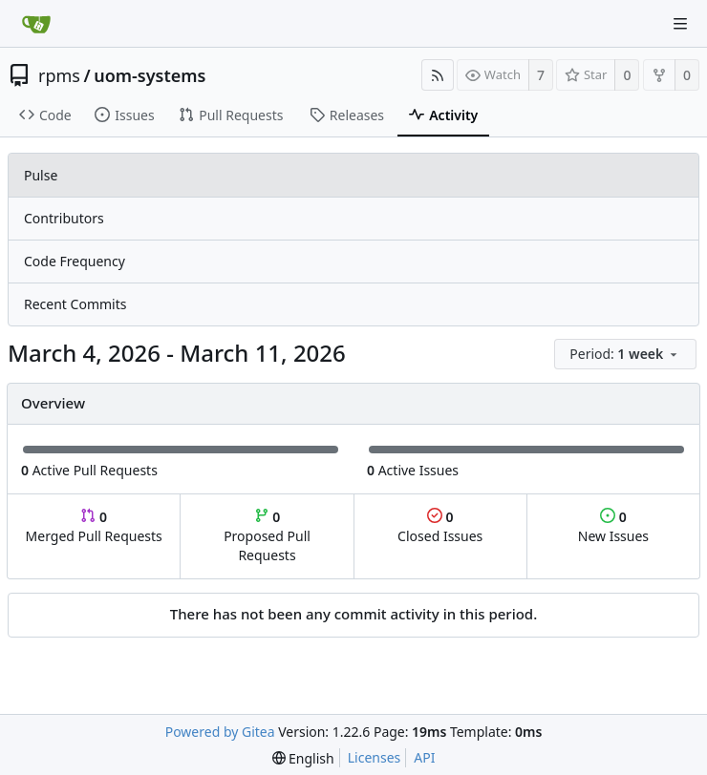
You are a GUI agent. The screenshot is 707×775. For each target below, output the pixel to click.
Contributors (64, 218)
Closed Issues (439, 526)
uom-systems (149, 75)
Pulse (40, 175)
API (424, 757)
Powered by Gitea (220, 732)
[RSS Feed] (437, 75)
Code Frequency (74, 261)
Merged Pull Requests (94, 526)
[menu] (626, 354)
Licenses (374, 757)
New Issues (613, 526)
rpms (59, 75)
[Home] (36, 24)
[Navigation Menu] (680, 24)
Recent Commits (75, 304)
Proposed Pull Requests (267, 536)
